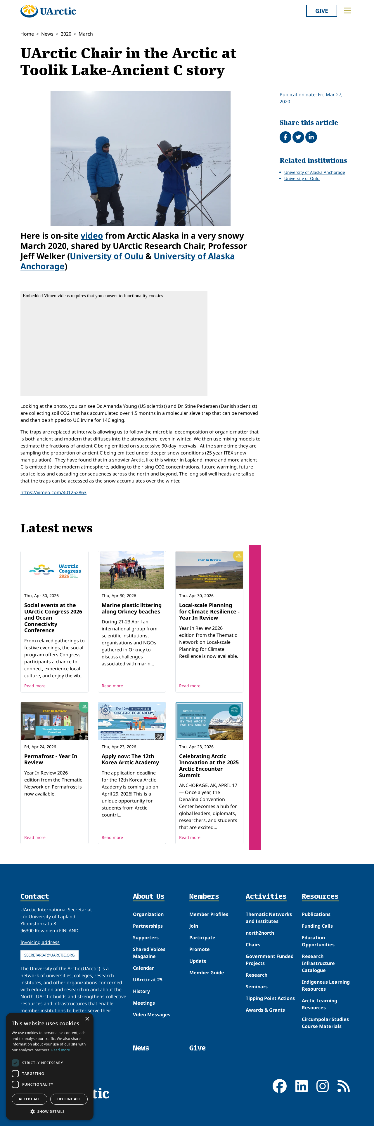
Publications (316, 914)
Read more (35, 685)
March (86, 34)
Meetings (144, 1003)
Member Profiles (208, 914)
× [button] (87, 1019)
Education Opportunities (318, 941)
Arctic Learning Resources (319, 1004)
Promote (199, 949)
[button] (50, 1111)
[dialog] (50, 1066)
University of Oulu (106, 255)
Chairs (253, 944)
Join (193, 926)
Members (204, 896)
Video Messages (151, 1014)
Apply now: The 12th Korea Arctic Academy (130, 759)
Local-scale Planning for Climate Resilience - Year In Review (209, 611)
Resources (320, 896)
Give (321, 11)
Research (256, 975)
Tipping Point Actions (270, 998)
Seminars (257, 986)
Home (27, 34)
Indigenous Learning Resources (326, 985)
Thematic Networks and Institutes (269, 917)
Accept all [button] (29, 1099)
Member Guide (206, 972)
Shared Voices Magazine (149, 952)
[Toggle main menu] (348, 10)
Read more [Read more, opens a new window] (60, 1050)
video (92, 235)
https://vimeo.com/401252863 (53, 492)
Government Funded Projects (270, 959)
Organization (148, 914)
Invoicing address (40, 942)
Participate (202, 937)
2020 (66, 34)
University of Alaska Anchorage (314, 172)
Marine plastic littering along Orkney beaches (132, 608)
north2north (260, 933)
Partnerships (148, 926)
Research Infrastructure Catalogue (318, 963)
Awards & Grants (265, 1010)
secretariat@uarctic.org (49, 955)
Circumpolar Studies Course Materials (325, 1022)
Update (198, 961)
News (47, 34)
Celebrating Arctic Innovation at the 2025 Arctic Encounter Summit (209, 766)
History (141, 991)
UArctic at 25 (147, 979)
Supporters (146, 937)
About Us (149, 896)
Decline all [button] (69, 1099)
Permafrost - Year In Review (50, 759)
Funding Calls (317, 926)
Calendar (143, 968)
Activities (266, 896)
